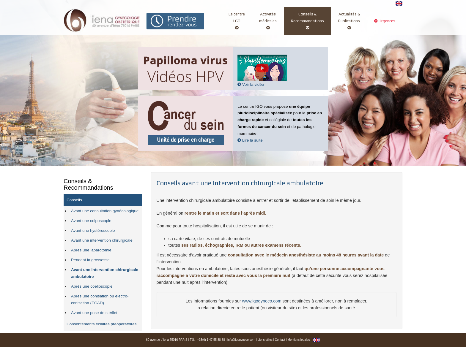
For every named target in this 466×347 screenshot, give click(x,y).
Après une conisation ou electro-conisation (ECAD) (100, 299)
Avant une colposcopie (91, 220)
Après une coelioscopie (92, 286)
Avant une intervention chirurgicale (102, 240)
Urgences (384, 24)
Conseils (74, 200)
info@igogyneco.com (241, 339)
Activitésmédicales (268, 21)
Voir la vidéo (250, 84)
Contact (280, 339)
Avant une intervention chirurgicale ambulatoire (104, 273)
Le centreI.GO (237, 21)
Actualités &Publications (349, 21)
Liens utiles (265, 339)
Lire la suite (250, 140)
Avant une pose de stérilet (94, 312)
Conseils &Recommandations (307, 21)
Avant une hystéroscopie (93, 230)
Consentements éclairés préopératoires (102, 324)
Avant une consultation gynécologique (104, 211)
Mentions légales (298, 339)
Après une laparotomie (91, 250)
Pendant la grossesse (90, 260)
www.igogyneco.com (261, 301)
